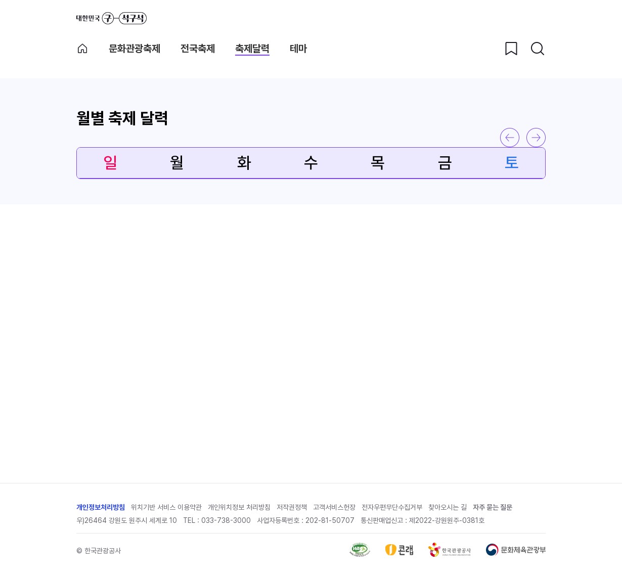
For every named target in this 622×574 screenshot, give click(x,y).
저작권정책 (292, 507)
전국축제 (198, 48)
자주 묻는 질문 (492, 507)
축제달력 (252, 48)
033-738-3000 (226, 520)
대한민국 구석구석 (111, 18)
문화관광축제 (134, 48)
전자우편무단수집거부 (392, 507)
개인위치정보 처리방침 (239, 507)
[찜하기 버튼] (511, 48)
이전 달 (509, 137)
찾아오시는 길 (447, 507)
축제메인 (82, 48)
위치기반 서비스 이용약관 (166, 507)
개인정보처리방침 (100, 507)
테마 (298, 48)
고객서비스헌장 (334, 507)
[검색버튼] (537, 48)
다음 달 (536, 137)
